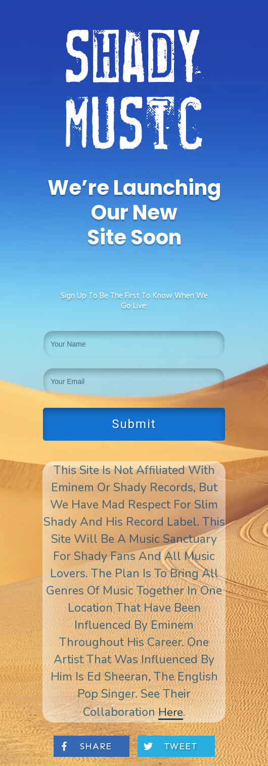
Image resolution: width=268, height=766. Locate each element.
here (170, 712)
